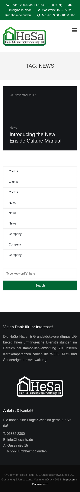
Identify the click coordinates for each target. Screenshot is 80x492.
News (12, 202)
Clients (13, 171)
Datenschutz (40, 484)
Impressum (70, 479)
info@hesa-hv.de (20, 10)
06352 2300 (16, 434)
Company (15, 234)
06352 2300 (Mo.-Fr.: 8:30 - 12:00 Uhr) (36, 5)
